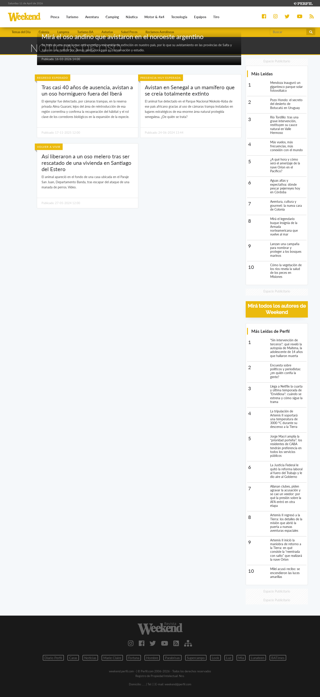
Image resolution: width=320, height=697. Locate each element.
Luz (228, 658)
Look (215, 658)
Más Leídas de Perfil (270, 331)
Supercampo (196, 658)
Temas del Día (21, 32)
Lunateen (257, 658)
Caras (73, 658)
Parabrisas (172, 658)
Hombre (152, 658)
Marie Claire (112, 658)
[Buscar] (288, 31)
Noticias (90, 658)
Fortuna (133, 658)
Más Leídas (262, 73)
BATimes (278, 658)
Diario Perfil (53, 658)
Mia (241, 658)
